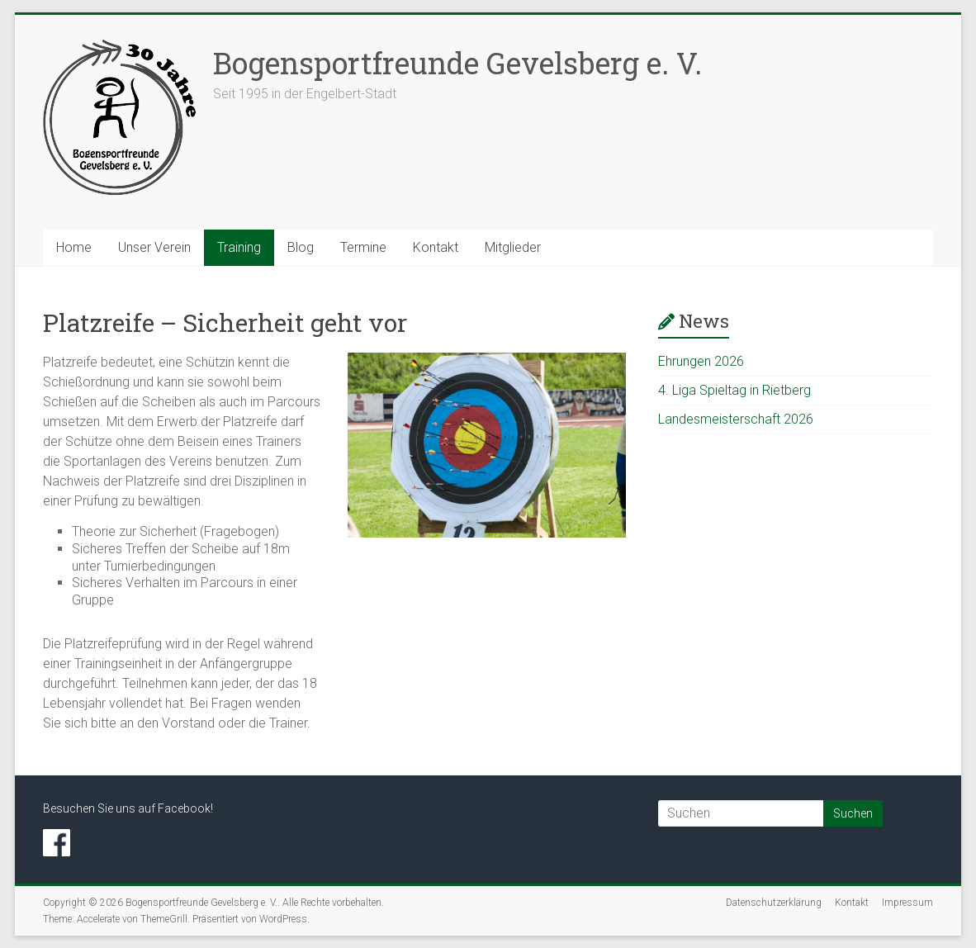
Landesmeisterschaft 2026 (735, 419)
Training (239, 247)
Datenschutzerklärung (774, 902)
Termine (363, 247)
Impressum (907, 902)
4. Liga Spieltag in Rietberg (734, 390)
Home (74, 247)
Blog (300, 247)
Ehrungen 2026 (701, 361)
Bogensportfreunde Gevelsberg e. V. (457, 63)
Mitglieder (513, 247)
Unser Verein (154, 247)
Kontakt (435, 247)
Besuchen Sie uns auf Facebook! (128, 808)
